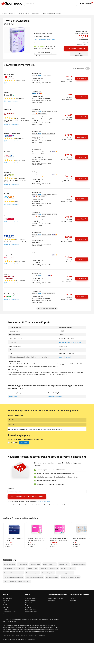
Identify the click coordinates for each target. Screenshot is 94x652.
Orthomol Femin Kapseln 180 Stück (14, 538)
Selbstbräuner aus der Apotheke (70, 577)
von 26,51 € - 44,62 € (43, 33)
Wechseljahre (13, 396)
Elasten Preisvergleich (49, 564)
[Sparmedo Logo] (11, 3)
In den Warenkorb (79, 54)
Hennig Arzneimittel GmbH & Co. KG (44, 39)
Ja (11, 442)
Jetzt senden (24, 442)
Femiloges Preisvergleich (68, 568)
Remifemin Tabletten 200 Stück (37, 538)
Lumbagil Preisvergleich (79, 564)
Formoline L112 (22, 564)
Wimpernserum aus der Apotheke (13, 577)
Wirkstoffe (28, 607)
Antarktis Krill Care (9, 564)
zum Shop (81, 78)
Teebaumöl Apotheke (48, 572)
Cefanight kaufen (32, 568)
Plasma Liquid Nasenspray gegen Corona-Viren (17, 581)
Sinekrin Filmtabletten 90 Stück (82, 538)
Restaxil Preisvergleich (32, 572)
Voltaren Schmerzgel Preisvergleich (14, 568)
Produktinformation (43, 52)
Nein (16, 442)
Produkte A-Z (29, 602)
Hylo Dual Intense (35, 564)
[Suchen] (73, 4)
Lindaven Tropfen (64, 564)
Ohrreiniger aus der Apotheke (34, 577)
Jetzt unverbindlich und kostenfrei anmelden (27, 496)
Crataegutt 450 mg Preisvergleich (13, 572)
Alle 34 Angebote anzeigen (47, 308)
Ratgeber (27, 605)
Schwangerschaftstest (52, 577)
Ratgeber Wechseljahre (55, 396)
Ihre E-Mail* (11, 488)
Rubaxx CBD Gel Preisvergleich (49, 568)
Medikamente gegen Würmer (65, 572)
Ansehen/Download (64, 357)
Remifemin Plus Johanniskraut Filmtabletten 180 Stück (59, 538)
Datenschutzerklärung (43, 501)
